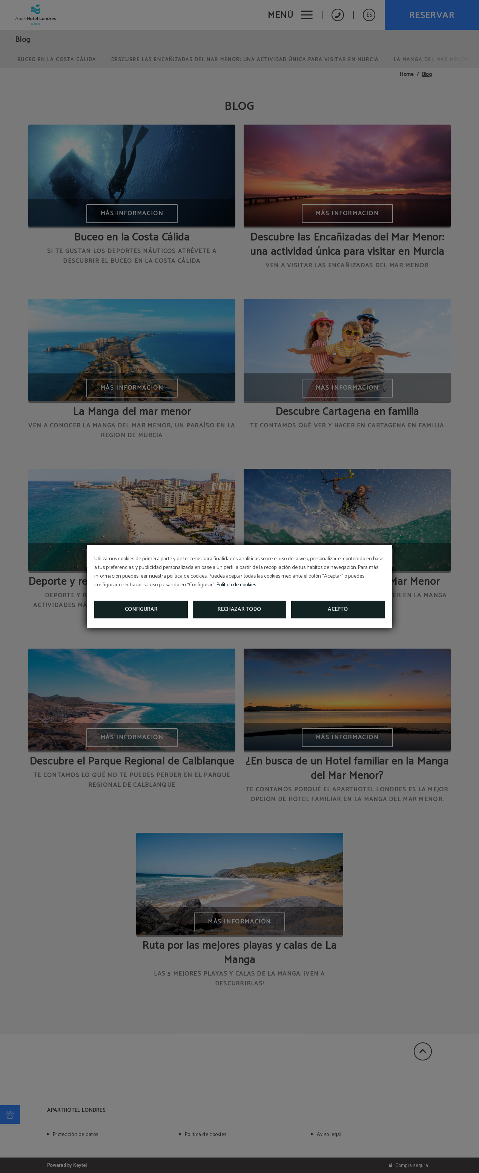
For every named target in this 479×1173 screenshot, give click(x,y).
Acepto (338, 609)
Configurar (141, 609)
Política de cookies (236, 585)
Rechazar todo (239, 609)
